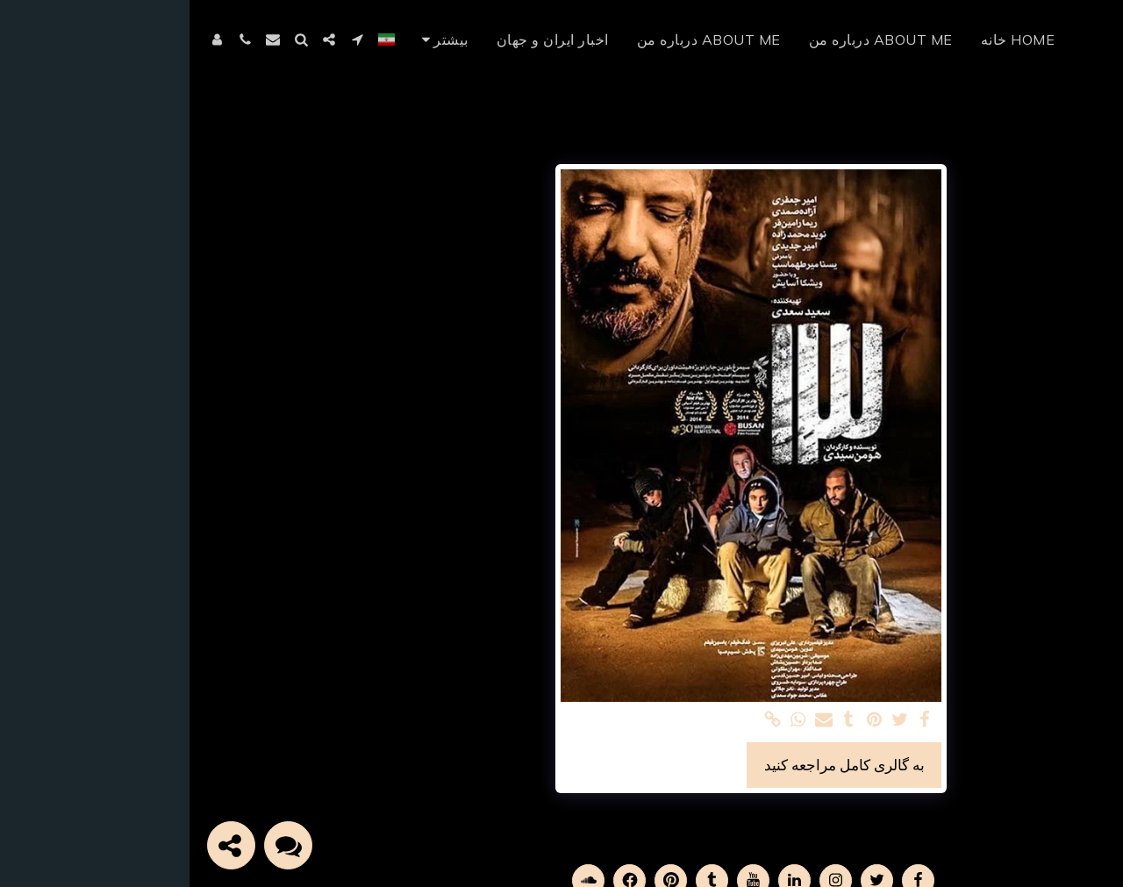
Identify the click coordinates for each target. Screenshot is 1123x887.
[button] (167, 39)
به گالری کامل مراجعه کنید (655, 764)
